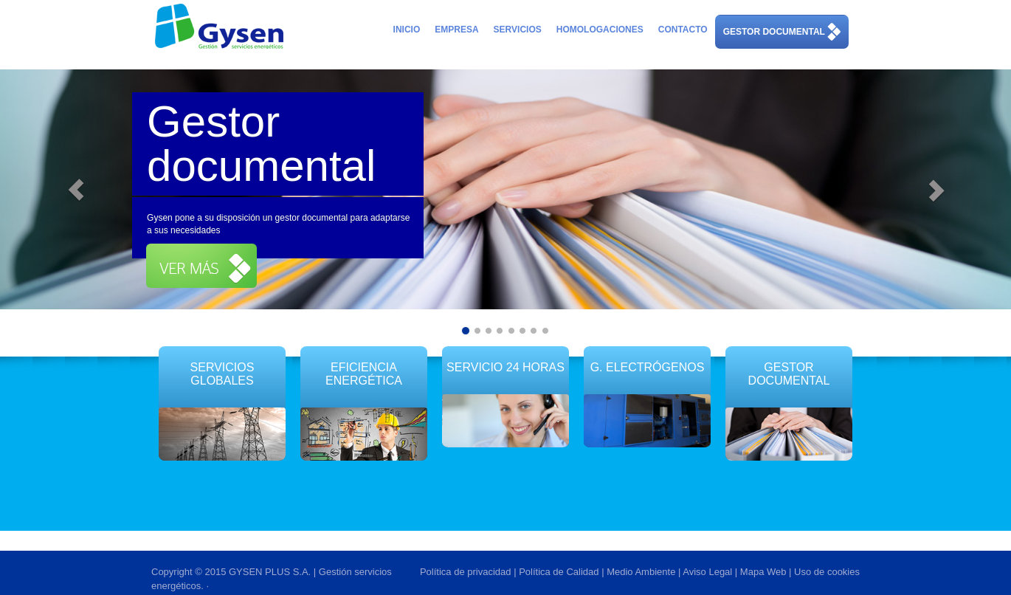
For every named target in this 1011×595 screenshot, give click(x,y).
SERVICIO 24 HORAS (505, 367)
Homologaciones (599, 29)
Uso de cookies (827, 571)
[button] (201, 266)
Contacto (683, 29)
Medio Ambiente (641, 571)
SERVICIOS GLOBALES (222, 374)
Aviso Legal (707, 571)
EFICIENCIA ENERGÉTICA (363, 380)
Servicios (518, 29)
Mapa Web (763, 571)
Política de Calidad (558, 571)
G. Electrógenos (647, 367)
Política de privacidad (465, 571)
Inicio (407, 29)
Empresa (456, 29)
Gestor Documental (789, 374)
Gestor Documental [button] (782, 32)
